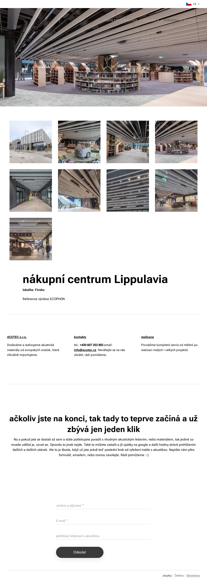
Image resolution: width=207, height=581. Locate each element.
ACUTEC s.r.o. (17, 337)
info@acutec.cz (85, 350)
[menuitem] (124, 20)
